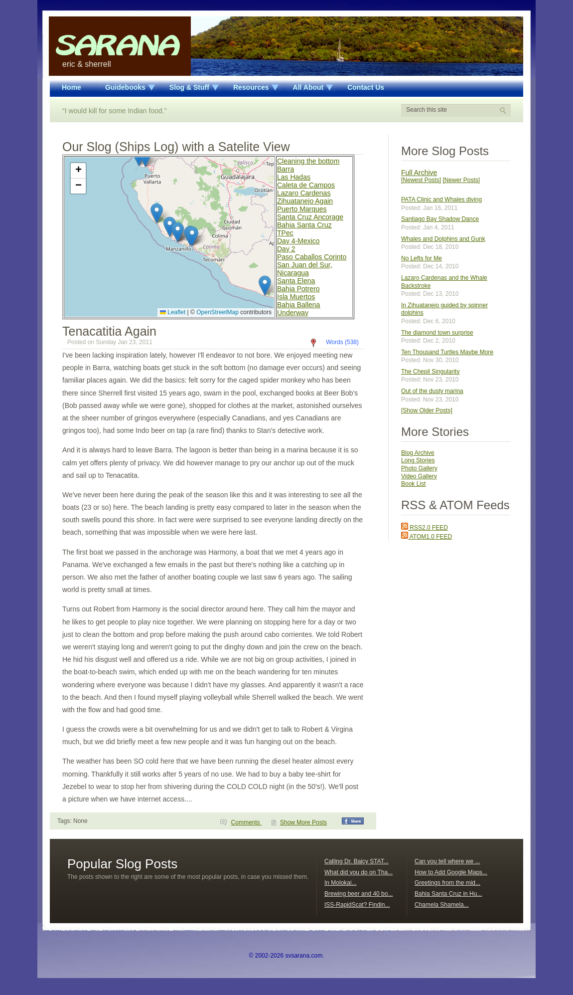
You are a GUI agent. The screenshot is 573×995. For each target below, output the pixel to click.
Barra (285, 169)
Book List (413, 483)
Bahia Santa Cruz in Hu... (448, 893)
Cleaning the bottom (308, 161)
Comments (246, 822)
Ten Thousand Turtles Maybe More (447, 352)
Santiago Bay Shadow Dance (440, 218)
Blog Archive (417, 452)
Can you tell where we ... (447, 861)
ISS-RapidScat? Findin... (357, 904)
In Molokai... (340, 882)
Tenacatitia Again (109, 331)
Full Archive (419, 173)
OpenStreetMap (217, 312)
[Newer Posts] (461, 180)
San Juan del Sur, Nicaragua (304, 269)
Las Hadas (293, 177)
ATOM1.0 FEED (426, 536)
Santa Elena (296, 281)
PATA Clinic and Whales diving (441, 199)
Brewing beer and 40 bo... (358, 893)
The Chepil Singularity (430, 371)
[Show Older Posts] (426, 410)
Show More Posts (303, 822)
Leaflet (172, 312)
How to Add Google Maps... (451, 872)
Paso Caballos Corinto (311, 257)
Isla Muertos (296, 297)
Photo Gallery (419, 468)
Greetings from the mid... (447, 882)
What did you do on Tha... (358, 872)
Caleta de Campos (306, 185)
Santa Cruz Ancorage (310, 217)
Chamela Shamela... (442, 904)
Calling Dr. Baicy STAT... (356, 861)
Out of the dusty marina (432, 391)
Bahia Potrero (298, 289)
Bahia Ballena (298, 305)
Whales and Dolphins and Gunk (443, 238)
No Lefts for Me (421, 258)
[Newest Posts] (421, 180)
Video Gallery (419, 476)
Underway (292, 313)
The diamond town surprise (437, 332)
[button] (169, 226)
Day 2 (286, 249)
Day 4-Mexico (298, 241)
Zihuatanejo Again (305, 201)
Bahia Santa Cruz (304, 225)
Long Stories (417, 460)
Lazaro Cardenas (303, 193)
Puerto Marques (302, 209)
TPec (285, 233)
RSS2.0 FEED (424, 527)
